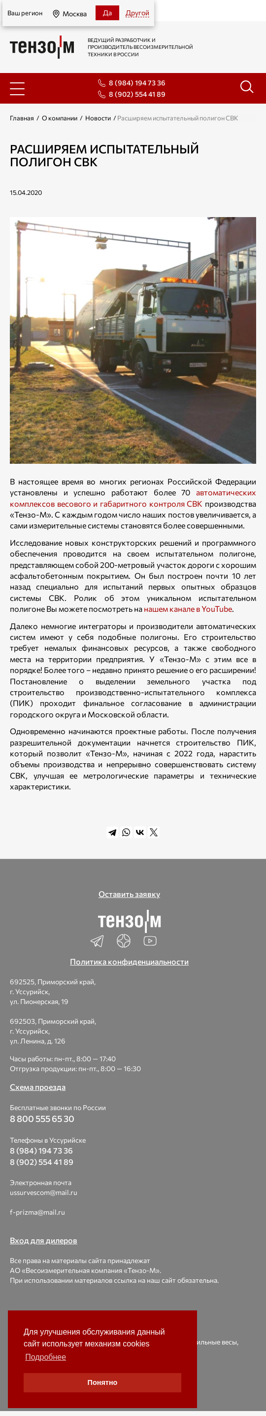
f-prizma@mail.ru (37, 1212)
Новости (98, 118)
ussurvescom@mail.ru (43, 1192)
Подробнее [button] (45, 1357)
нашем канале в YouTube (188, 608)
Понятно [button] (103, 1382)
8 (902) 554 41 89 (137, 94)
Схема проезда (38, 1086)
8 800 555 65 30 (42, 1118)
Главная (22, 118)
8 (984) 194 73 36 (137, 82)
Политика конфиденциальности (129, 961)
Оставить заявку (129, 893)
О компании (59, 118)
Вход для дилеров (43, 1240)
